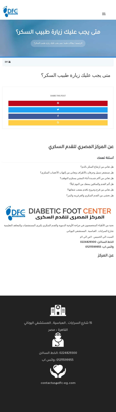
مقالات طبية (69, 41)
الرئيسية (78, 41)
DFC (7, 60)
